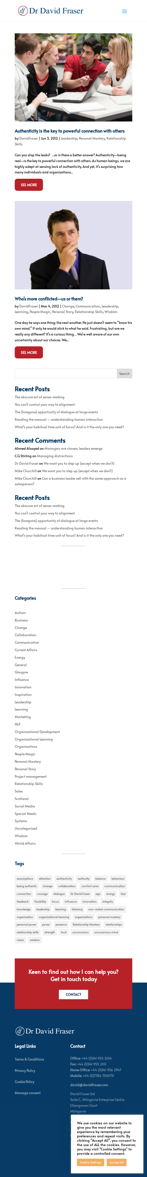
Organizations (26, 746)
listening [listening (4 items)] (77, 909)
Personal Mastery (92, 138)
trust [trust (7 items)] (64, 932)
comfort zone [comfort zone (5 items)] (89, 886)
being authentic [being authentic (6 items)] (27, 886)
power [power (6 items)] (46, 924)
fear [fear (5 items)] (123, 894)
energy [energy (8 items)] (110, 894)
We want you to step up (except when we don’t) (79, 463)
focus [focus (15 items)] (55, 901)
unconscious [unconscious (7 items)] (80, 932)
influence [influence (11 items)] (71, 901)
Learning (21, 311)
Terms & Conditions (29, 1059)
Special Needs (25, 813)
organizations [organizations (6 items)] (83, 917)
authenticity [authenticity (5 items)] (64, 878)
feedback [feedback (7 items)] (22, 901)
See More (29, 184)
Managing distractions (55, 456)
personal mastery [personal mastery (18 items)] (109, 917)
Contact (73, 994)
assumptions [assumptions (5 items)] (25, 878)
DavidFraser (28, 138)
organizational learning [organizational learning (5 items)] (54, 917)
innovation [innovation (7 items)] (90, 901)
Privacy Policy (25, 1070)
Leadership (69, 138)
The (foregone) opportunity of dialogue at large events (56, 412)
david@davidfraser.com (89, 1085)
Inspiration (23, 694)
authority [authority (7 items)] (84, 878)
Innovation (23, 687)
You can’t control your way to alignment (45, 404)
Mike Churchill (26, 471)
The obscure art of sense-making (39, 397)
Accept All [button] (117, 1162)
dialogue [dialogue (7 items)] (59, 894)
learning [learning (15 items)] (60, 909)
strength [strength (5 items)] (49, 932)
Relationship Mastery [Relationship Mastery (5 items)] (86, 924)
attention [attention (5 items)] (45, 878)
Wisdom (111, 311)
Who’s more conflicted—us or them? (49, 299)
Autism (20, 612)
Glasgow (21, 672)
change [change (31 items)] (47, 886)
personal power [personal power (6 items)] (26, 924)
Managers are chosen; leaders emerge (73, 448)
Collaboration (25, 635)
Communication (88, 306)
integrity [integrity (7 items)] (107, 901)
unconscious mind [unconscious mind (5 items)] (106, 932)
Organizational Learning (34, 739)
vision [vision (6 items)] (20, 940)
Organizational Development (37, 731)
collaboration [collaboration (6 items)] (67, 886)
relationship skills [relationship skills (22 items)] (28, 932)
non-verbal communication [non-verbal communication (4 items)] (106, 909)
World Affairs (25, 843)
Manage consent (28, 1093)
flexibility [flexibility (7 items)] (40, 901)
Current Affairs (26, 650)
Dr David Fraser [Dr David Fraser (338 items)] (80, 894)
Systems (21, 821)
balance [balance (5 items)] (100, 878)
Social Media (25, 806)
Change (68, 306)
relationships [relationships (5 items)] (113, 924)
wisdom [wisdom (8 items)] (35, 940)
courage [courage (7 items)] (42, 894)
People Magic (40, 311)
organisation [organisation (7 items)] (25, 917)
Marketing (23, 716)
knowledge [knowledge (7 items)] (23, 909)
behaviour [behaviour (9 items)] (118, 878)
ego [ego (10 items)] (98, 894)
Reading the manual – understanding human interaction (59, 419)
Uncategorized (26, 828)
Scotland (21, 798)
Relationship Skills (89, 311)
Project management (31, 776)
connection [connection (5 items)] (24, 894)
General (21, 665)
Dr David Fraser (26, 463)
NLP (17, 724)
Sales (19, 791)
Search (124, 373)
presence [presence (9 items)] (61, 924)
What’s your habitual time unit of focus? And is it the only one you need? (69, 427)
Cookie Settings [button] (90, 1162)
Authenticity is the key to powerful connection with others (70, 131)
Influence (22, 679)
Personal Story (62, 311)
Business (21, 620)
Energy (20, 657)
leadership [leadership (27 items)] (42, 909)
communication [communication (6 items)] (114, 886)
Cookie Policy (24, 1081)
